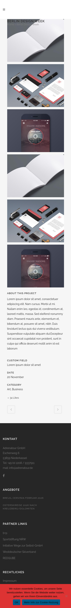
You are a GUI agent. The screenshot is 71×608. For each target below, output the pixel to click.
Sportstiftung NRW (14, 539)
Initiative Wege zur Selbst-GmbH (23, 545)
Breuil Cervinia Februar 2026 (23, 498)
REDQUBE (9, 558)
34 (14, 397)
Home (10, 24)
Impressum (10, 580)
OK (16, 602)
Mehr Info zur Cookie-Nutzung (41, 602)
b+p (5, 533)
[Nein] (66, 596)
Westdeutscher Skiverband (19, 551)
